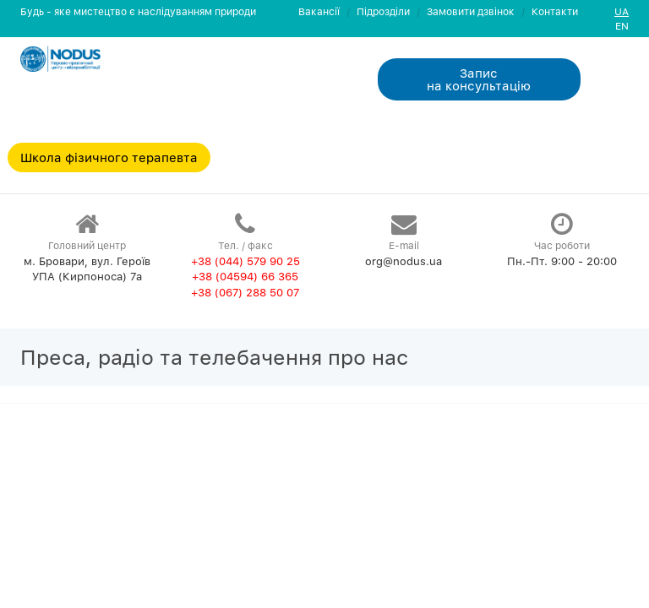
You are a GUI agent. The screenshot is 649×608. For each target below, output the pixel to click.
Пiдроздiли (383, 11)
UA (621, 11)
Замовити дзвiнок (471, 11)
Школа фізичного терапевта (109, 157)
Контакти (555, 11)
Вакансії (319, 11)
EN (622, 25)
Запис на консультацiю (479, 79)
